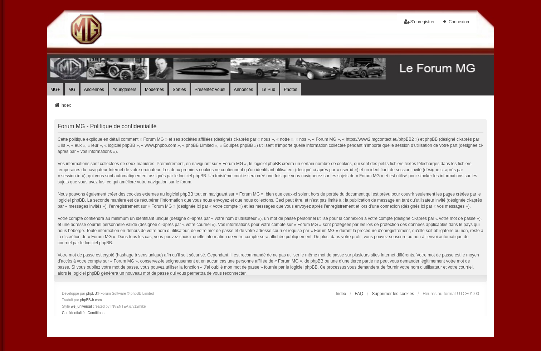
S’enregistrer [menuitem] (419, 21)
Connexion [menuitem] (455, 21)
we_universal (81, 306)
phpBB (91, 293)
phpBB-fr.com (91, 300)
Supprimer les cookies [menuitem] (393, 293)
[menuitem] (73, 313)
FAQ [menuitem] (359, 293)
